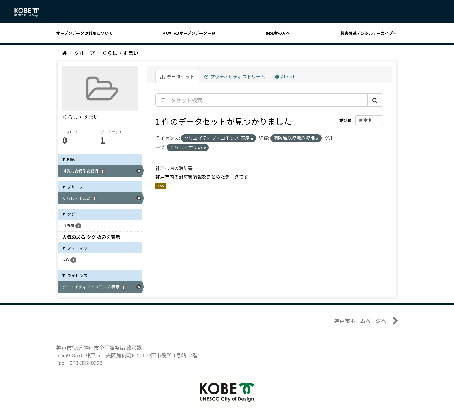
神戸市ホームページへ (360, 320)
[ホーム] (64, 52)
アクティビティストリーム (234, 76)
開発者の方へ (278, 33)
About (284, 76)
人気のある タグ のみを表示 (91, 236)
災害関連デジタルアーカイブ (366, 33)
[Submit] (375, 100)
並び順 (345, 120)
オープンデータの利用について (84, 33)
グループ (84, 52)
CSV (161, 185)
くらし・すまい (120, 52)
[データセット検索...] (261, 100)
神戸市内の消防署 (174, 167)
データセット (177, 76)
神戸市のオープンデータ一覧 (189, 33)
